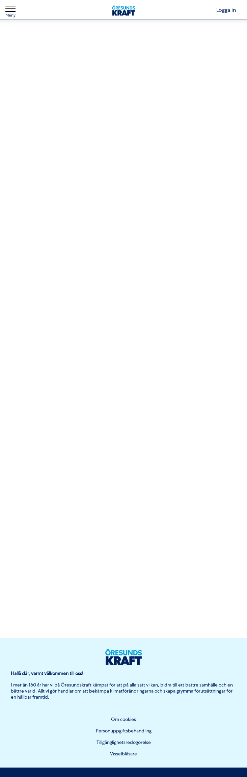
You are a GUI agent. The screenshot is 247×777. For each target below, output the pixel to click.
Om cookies (123, 719)
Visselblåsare (123, 754)
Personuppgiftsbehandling (124, 731)
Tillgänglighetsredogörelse (124, 742)
